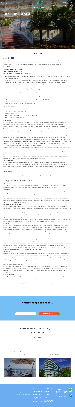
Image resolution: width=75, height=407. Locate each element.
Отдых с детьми (38, 391)
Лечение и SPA (15, 19)
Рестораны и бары (37, 398)
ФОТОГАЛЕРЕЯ (48, 388)
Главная (5, 19)
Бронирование (54, 5)
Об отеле (35, 388)
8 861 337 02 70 (67, 5)
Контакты (47, 391)
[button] (25, 282)
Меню (8, 3)
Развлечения (37, 394)
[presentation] (22, 283)
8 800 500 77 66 (68, 3)
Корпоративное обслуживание (49, 401)
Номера (46, 394)
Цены (45, 397)
